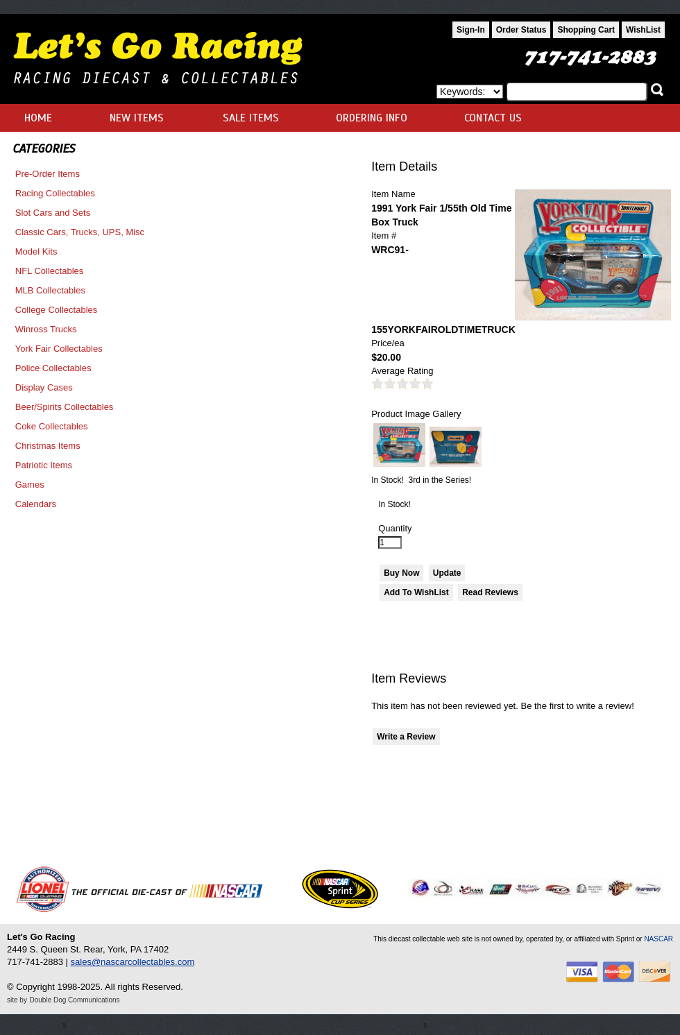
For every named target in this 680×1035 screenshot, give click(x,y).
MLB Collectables (50, 290)
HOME (38, 118)
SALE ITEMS (251, 118)
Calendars (35, 504)
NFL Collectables (49, 271)
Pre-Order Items (47, 174)
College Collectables (56, 310)
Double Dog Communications (75, 1000)
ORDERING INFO (371, 118)
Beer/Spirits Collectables (64, 407)
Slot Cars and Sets (52, 212)
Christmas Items (47, 445)
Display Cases (44, 387)
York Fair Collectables (59, 348)
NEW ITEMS (137, 118)
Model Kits (36, 251)
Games (29, 484)
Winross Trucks (46, 329)
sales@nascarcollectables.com (133, 962)
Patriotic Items (43, 465)
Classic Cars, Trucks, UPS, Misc (79, 232)
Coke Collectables (51, 426)
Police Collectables (53, 368)
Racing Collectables (55, 193)
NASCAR (658, 939)
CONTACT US (493, 118)
